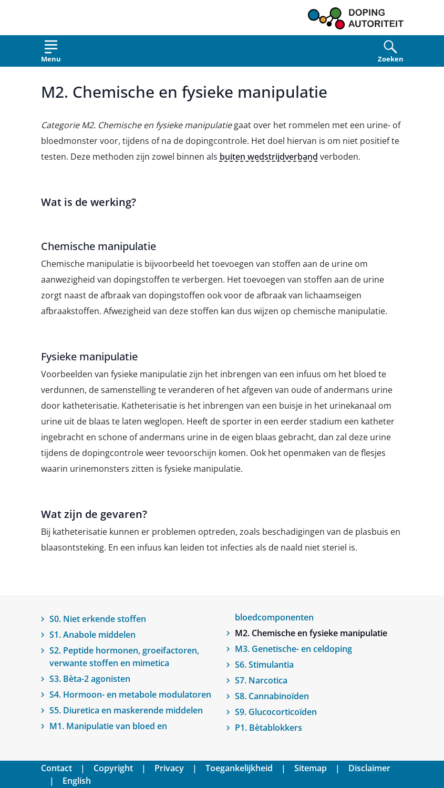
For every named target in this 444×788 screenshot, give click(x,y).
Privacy (169, 768)
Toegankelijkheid (239, 768)
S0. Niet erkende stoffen (97, 619)
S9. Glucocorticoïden (276, 712)
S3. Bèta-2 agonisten (89, 679)
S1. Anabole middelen (92, 634)
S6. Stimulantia (264, 664)
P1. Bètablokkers (268, 727)
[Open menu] (51, 53)
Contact (56, 768)
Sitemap (310, 768)
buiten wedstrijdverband (269, 156)
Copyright (113, 768)
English (77, 780)
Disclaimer (369, 768)
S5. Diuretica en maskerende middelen (126, 710)
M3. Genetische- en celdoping (293, 649)
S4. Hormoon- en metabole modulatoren (130, 694)
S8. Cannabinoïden (272, 696)
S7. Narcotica (261, 680)
